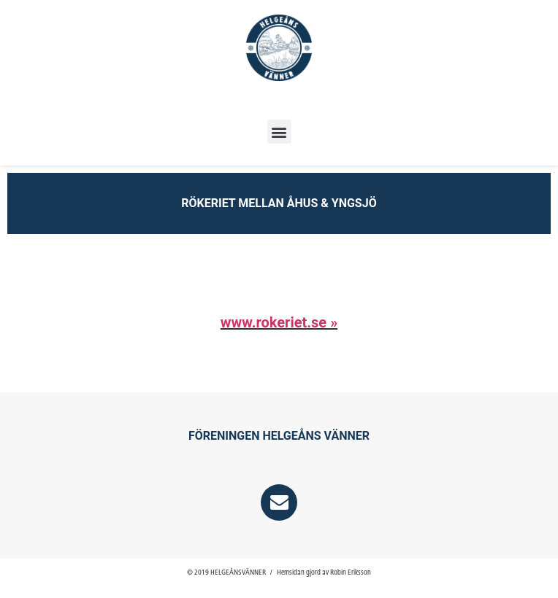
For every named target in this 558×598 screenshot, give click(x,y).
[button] (279, 132)
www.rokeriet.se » (279, 322)
